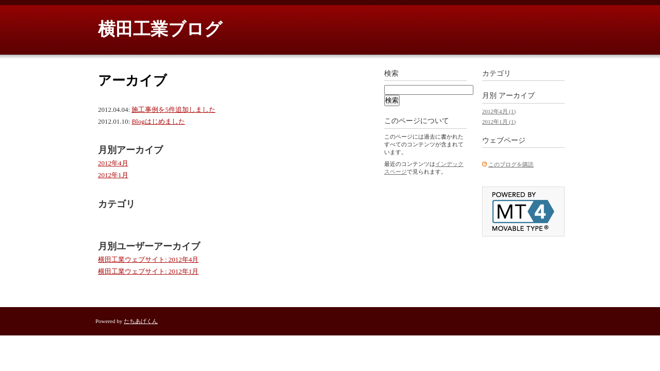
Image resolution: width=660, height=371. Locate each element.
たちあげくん (141, 321)
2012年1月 (113, 175)
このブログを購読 (511, 164)
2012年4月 (113, 163)
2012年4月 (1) (499, 111)
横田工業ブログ (160, 29)
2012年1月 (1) (499, 122)
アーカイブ (517, 95)
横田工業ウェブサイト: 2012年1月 (148, 271)
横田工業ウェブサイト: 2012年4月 (148, 259)
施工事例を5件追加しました (173, 109)
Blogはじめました (158, 121)
